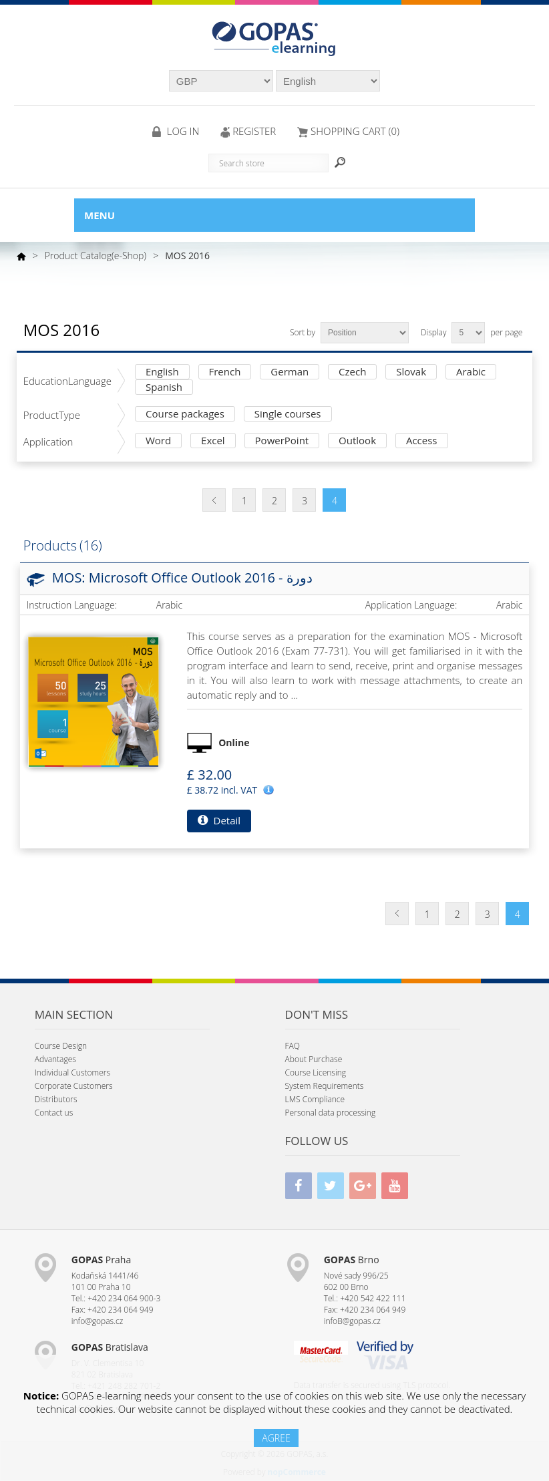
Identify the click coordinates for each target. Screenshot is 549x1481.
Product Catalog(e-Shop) (96, 255)
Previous (214, 500)
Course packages (185, 414)
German (289, 372)
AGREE (276, 1438)
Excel (213, 441)
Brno (351, 1259)
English (162, 372)
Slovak (411, 372)
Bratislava (109, 1347)
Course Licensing (315, 1072)
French (225, 372)
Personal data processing (330, 1112)
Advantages (55, 1059)
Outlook (357, 441)
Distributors (56, 1099)
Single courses (287, 414)
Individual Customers (72, 1072)
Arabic (471, 372)
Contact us (54, 1112)
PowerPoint (282, 441)
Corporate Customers (74, 1086)
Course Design (61, 1045)
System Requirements (324, 1086)
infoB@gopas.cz (352, 1321)
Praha (101, 1259)
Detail (219, 820)
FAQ (292, 1045)
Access (421, 441)
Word (158, 441)
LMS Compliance (315, 1099)
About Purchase (314, 1059)
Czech (352, 372)
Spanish (164, 387)
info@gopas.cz (97, 1321)
